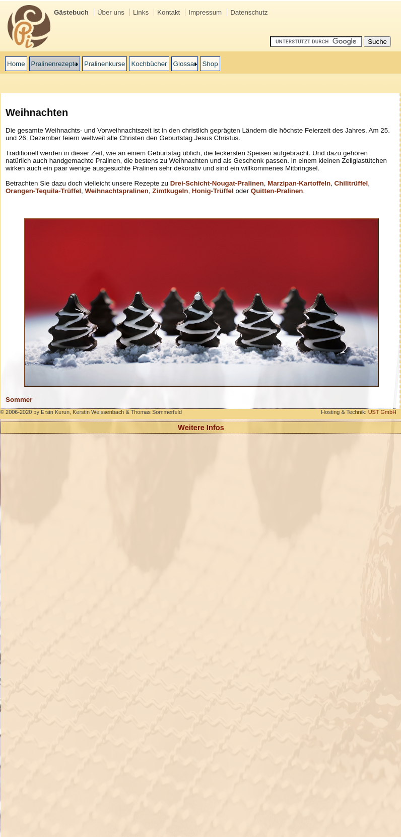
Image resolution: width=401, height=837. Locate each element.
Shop (210, 64)
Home (16, 64)
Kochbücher (149, 64)
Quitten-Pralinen (277, 191)
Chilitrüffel (351, 183)
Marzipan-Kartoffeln (299, 183)
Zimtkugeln (170, 191)
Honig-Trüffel (213, 191)
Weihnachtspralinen (116, 191)
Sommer (19, 399)
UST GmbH (382, 412)
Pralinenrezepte (54, 64)
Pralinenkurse (104, 64)
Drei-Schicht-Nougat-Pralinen (217, 183)
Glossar (184, 64)
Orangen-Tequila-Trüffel (43, 191)
